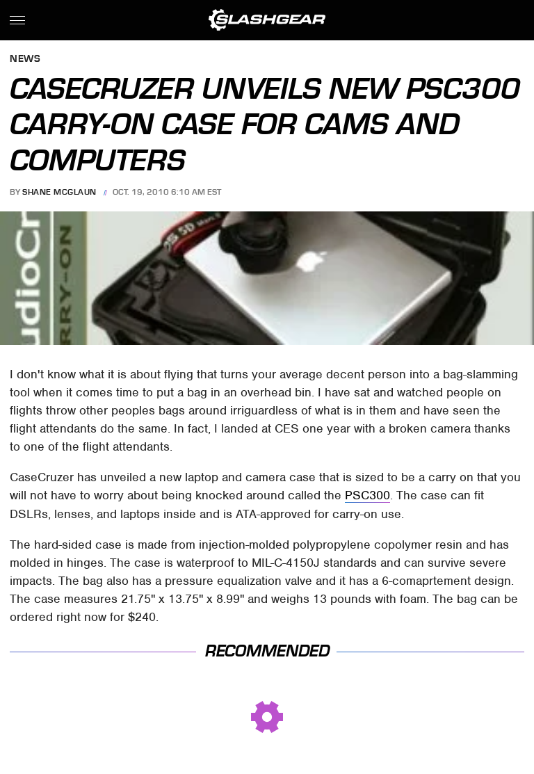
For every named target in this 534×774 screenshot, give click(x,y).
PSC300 (367, 495)
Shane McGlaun (59, 192)
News (25, 59)
